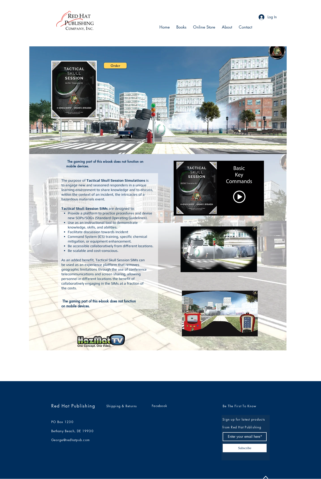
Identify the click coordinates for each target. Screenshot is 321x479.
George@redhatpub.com (70, 440)
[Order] (115, 65)
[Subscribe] (244, 448)
